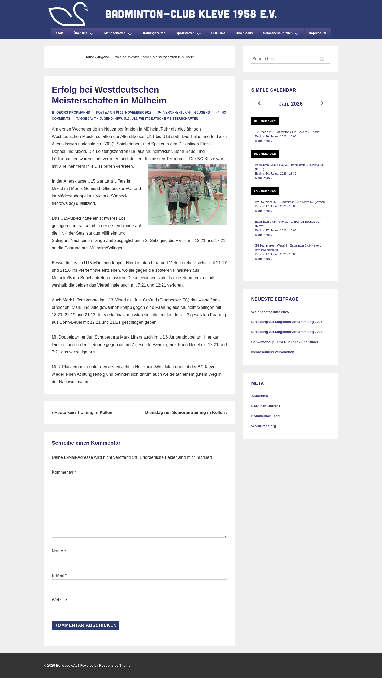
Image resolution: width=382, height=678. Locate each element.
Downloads (244, 33)
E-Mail (58, 575)
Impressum (317, 33)
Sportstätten (189, 32)
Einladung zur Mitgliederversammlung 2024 (286, 332)
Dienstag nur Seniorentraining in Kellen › (186, 412)
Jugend (203, 112)
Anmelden (259, 396)
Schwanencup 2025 (282, 32)
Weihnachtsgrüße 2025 (270, 312)
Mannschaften (119, 32)
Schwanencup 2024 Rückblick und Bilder (284, 342)
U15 (134, 118)
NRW (118, 118)
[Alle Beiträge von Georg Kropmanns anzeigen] (71, 112)
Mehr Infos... (263, 140)
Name (57, 551)
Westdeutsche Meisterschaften (168, 118)
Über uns (85, 32)
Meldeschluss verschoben (272, 352)
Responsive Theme (115, 665)
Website (59, 600)
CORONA (218, 33)
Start (59, 33)
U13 (127, 118)
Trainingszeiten (153, 33)
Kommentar (64, 472)
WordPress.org (263, 426)
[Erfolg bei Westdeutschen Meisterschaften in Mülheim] (135, 112)
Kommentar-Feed (265, 416)
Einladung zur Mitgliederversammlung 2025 (286, 322)
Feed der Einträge (265, 406)
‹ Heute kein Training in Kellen (82, 412)
